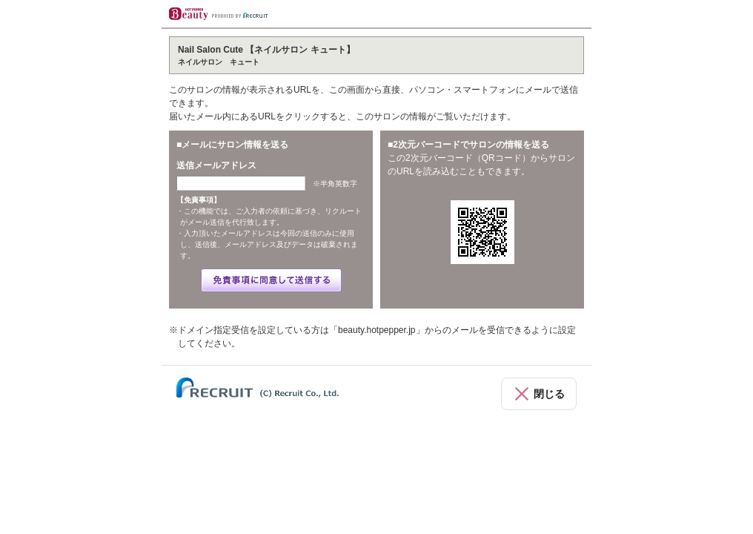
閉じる (549, 394)
